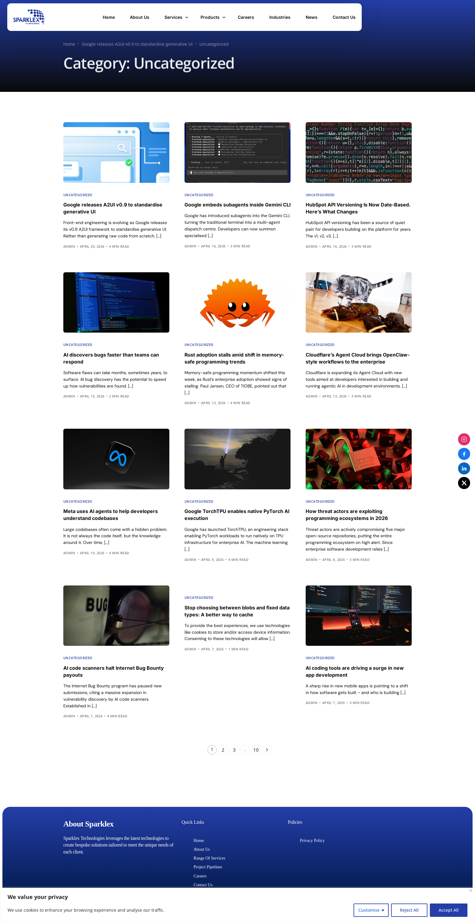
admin (69, 248)
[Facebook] (464, 454)
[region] (237, 905)
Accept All (449, 910)
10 (256, 765)
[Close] (471, 890)
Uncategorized (77, 194)
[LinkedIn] (464, 468)
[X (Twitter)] (464, 483)
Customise (369, 910)
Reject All (409, 910)
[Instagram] (464, 439)
